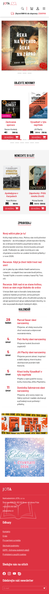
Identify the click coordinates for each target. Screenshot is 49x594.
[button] (5, 139)
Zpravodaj (24, 223)
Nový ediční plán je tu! (14, 233)
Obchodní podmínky (11, 545)
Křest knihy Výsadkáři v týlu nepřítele (29, 373)
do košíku (8, 137)
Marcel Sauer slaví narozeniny (26, 321)
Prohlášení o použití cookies (14, 554)
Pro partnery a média (12, 540)
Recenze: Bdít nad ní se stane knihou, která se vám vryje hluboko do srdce (22, 286)
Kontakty (6, 531)
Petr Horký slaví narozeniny (31, 339)
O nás (5, 536)
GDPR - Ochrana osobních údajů (16, 550)
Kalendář (24, 309)
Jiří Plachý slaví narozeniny (31, 352)
